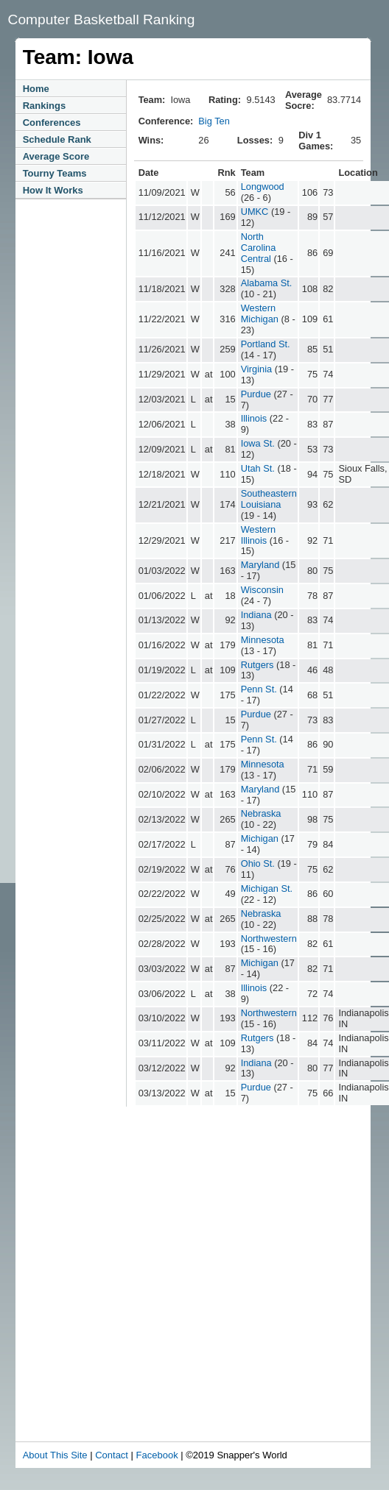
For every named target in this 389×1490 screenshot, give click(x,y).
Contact (111, 1455)
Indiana (256, 614)
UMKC (255, 211)
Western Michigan (259, 313)
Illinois (254, 418)
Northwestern (269, 938)
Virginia (256, 369)
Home (36, 88)
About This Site (55, 1455)
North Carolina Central (258, 247)
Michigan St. (266, 888)
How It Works (53, 190)
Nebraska (261, 813)
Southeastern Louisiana (269, 499)
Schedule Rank (57, 139)
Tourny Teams (55, 173)
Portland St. (265, 344)
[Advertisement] (138, 1296)
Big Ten (213, 121)
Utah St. (258, 468)
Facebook (157, 1455)
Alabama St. (266, 282)
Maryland (260, 564)
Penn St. (259, 689)
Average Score (56, 156)
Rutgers (257, 664)
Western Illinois (258, 535)
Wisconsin (262, 589)
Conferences (52, 122)
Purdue (256, 394)
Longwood (262, 186)
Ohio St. (258, 863)
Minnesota (262, 639)
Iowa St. (258, 443)
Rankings (44, 105)
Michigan (259, 838)
